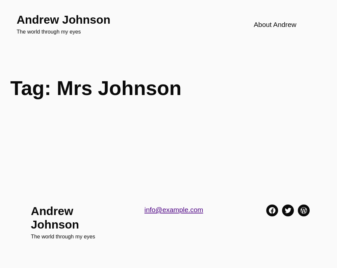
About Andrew (275, 24)
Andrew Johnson (63, 19)
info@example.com (173, 209)
